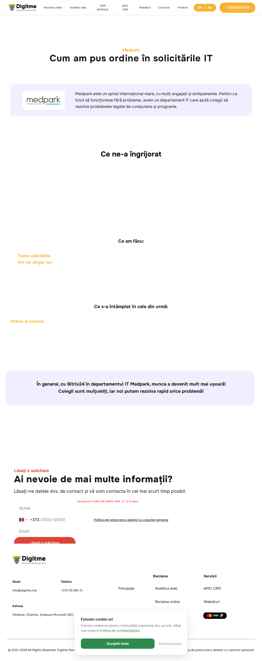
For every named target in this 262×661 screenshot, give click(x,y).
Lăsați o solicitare (44, 543)
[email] (128, 531)
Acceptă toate (117, 644)
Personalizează (170, 644)
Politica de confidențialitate (120, 631)
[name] (128, 508)
